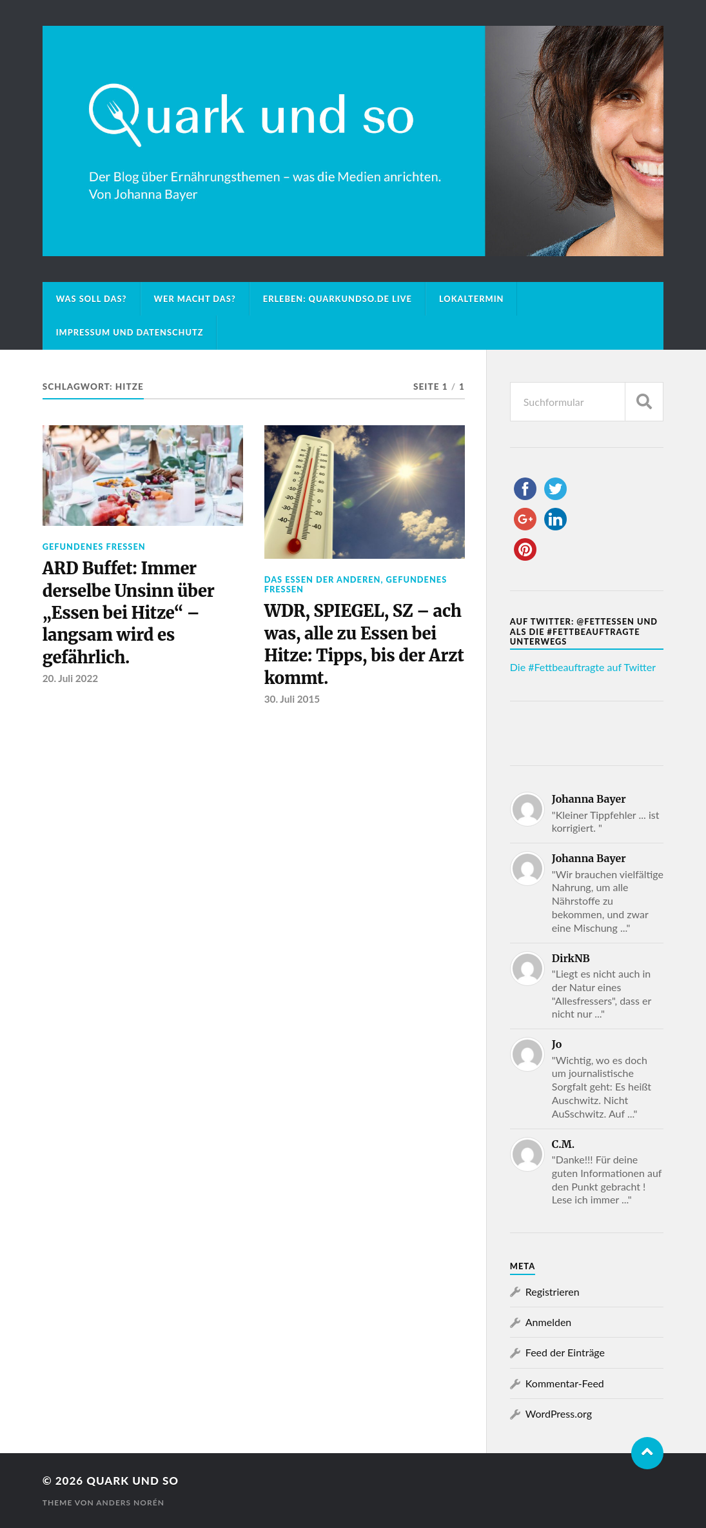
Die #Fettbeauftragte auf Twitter (583, 667)
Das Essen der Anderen (322, 579)
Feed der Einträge (565, 1352)
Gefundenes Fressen (94, 546)
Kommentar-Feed (564, 1383)
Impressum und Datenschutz (130, 332)
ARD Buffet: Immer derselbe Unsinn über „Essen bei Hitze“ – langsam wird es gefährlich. (129, 613)
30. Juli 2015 (292, 699)
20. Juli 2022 (71, 678)
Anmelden (548, 1322)
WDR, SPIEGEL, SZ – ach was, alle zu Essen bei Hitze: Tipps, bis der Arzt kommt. (364, 644)
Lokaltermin (471, 299)
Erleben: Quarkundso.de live (337, 299)
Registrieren (552, 1291)
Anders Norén (130, 1502)
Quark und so (132, 1480)
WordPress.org (558, 1413)
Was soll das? (91, 299)
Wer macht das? (195, 299)
